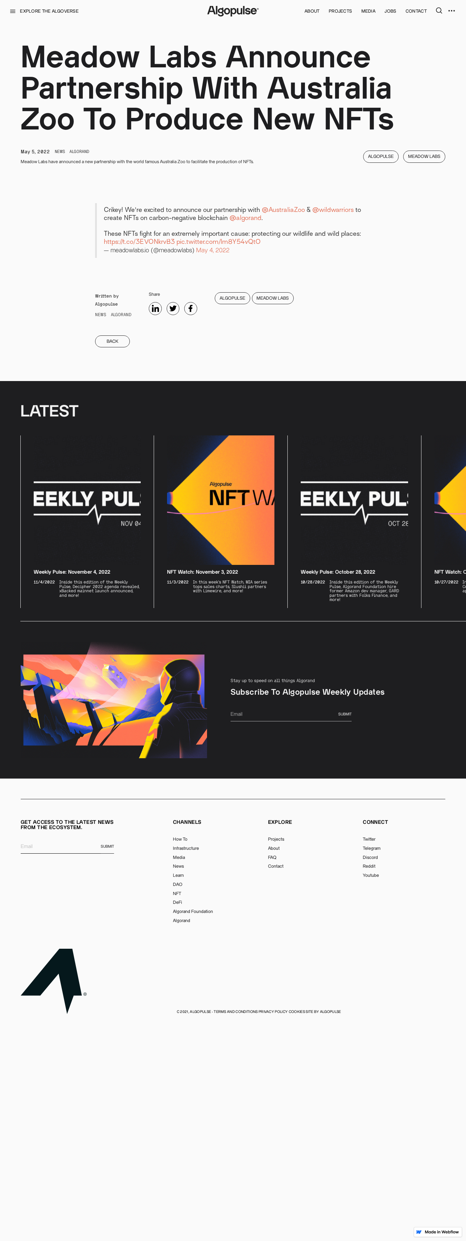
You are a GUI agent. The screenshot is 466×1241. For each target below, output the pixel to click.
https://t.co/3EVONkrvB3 (139, 457)
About (274, 1063)
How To (180, 1054)
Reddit (369, 1081)
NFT (177, 1109)
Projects (276, 1054)
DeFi (177, 1117)
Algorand (181, 1136)
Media (179, 1072)
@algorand (245, 433)
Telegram (371, 1063)
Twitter (369, 1054)
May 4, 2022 (212, 465)
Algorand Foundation (193, 1127)
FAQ (272, 1072)
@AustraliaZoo (283, 425)
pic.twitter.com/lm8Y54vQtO (219, 457)
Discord (370, 1072)
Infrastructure (186, 1063)
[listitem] (87, 736)
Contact (276, 1081)
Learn (178, 1090)
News (178, 1081)
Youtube (371, 1090)
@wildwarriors (333, 425)
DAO (177, 1099)
